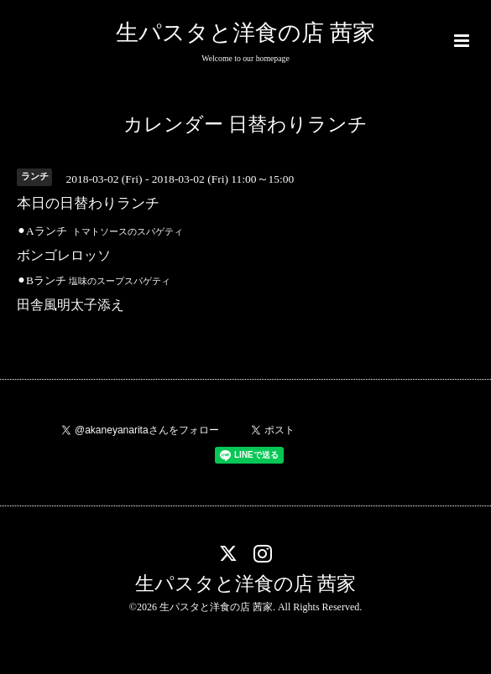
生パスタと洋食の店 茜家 (245, 32)
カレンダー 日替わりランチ (245, 124)
